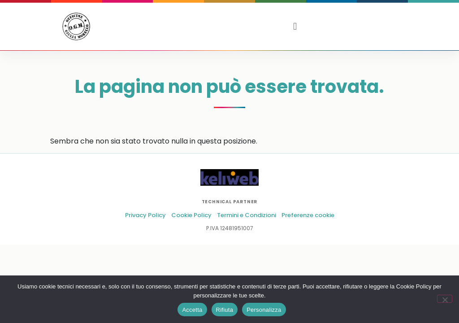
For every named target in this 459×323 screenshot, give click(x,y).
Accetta (192, 309)
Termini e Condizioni (246, 215)
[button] (295, 26)
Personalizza (264, 309)
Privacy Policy (145, 215)
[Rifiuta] (444, 299)
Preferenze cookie (307, 215)
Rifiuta (225, 309)
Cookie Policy (191, 215)
